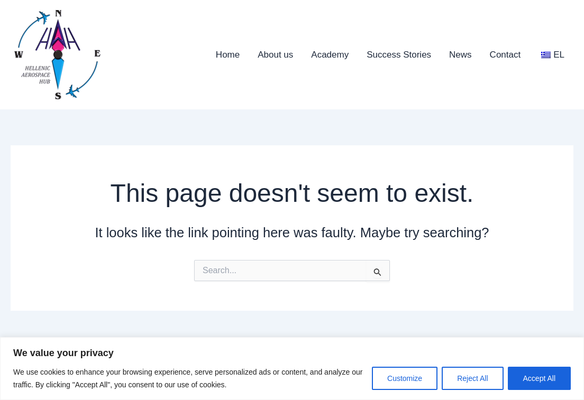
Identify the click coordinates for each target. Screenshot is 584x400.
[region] (292, 368)
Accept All (539, 378)
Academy (330, 55)
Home (228, 55)
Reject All (472, 378)
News (460, 55)
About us (275, 55)
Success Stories (399, 55)
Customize (404, 378)
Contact (505, 55)
